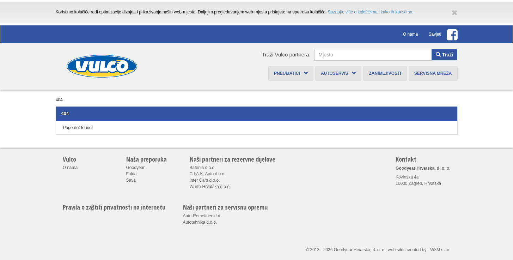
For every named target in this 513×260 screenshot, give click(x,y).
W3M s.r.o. (440, 249)
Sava (131, 180)
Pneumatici (291, 73)
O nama (410, 34)
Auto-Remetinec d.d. (202, 215)
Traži (444, 55)
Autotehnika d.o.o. (200, 222)
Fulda (131, 173)
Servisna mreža (433, 73)
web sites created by (407, 249)
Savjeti (434, 34)
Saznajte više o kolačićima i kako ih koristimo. (371, 12)
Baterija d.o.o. (203, 167)
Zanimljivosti (385, 73)
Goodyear (135, 167)
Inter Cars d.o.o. (205, 180)
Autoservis (338, 73)
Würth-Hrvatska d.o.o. (210, 186)
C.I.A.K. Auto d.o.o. (208, 173)
